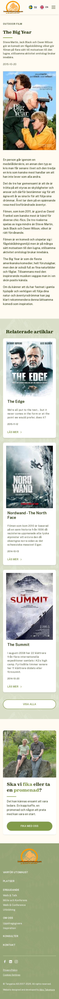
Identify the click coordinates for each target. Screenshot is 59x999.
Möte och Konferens (15, 900)
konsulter (10, 936)
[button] (53, 7)
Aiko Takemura (47, 989)
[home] (13, 7)
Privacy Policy (10, 970)
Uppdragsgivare (12, 923)
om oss (8, 917)
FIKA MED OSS (29, 839)
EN (44, 7)
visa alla (29, 704)
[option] (44, 7)
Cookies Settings (11, 975)
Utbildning (9, 909)
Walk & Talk (10, 895)
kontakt (9, 944)
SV (33, 7)
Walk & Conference (14, 905)
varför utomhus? (15, 872)
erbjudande (11, 889)
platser (8, 881)
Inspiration (9, 928)
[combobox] (33, 7)
